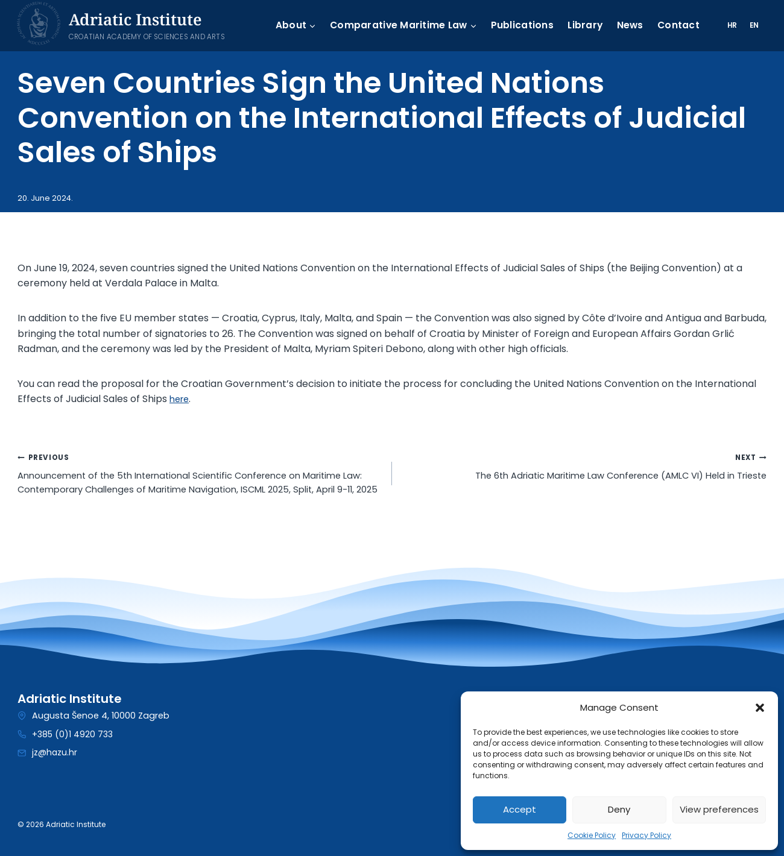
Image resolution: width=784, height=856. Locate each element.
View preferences (719, 809)
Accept (519, 809)
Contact (676, 26)
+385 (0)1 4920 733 (73, 734)
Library (581, 26)
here (180, 399)
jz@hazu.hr (55, 753)
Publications (516, 26)
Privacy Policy (646, 835)
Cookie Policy (591, 835)
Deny (619, 809)
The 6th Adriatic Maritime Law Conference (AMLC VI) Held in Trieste (584, 467)
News (626, 26)
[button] (760, 708)
